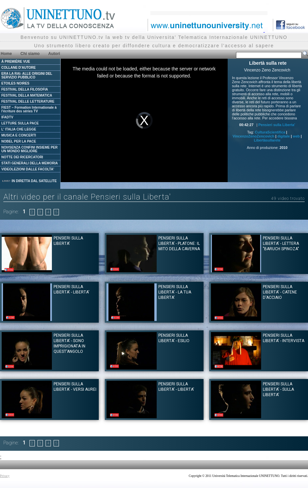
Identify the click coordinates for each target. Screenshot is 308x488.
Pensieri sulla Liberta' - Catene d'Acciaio (280, 292)
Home (6, 53)
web (296, 136)
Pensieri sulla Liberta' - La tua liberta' (174, 292)
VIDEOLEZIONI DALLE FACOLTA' (27, 169)
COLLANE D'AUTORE (18, 67)
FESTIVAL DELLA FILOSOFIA (24, 89)
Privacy (5, 476)
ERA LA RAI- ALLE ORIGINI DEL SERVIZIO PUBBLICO (26, 75)
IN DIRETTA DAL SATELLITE (29, 181)
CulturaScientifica (270, 132)
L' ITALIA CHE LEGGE (18, 129)
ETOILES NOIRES (15, 83)
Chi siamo (30, 53)
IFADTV (7, 117)
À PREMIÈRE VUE (15, 61)
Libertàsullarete (267, 140)
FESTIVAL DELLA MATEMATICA (26, 95)
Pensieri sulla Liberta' (276, 125)
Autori (54, 53)
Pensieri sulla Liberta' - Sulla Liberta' (278, 389)
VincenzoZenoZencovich (254, 136)
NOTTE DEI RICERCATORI (22, 157)
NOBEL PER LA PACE (18, 141)
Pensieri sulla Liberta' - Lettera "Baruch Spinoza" (281, 243)
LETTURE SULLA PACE (20, 123)
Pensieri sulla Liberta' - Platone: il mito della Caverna (179, 243)
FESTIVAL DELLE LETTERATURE (27, 101)
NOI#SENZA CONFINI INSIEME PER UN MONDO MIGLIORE (29, 149)
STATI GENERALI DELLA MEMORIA (29, 163)
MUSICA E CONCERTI (18, 135)
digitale (283, 136)
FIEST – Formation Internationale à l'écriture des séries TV (29, 109)
